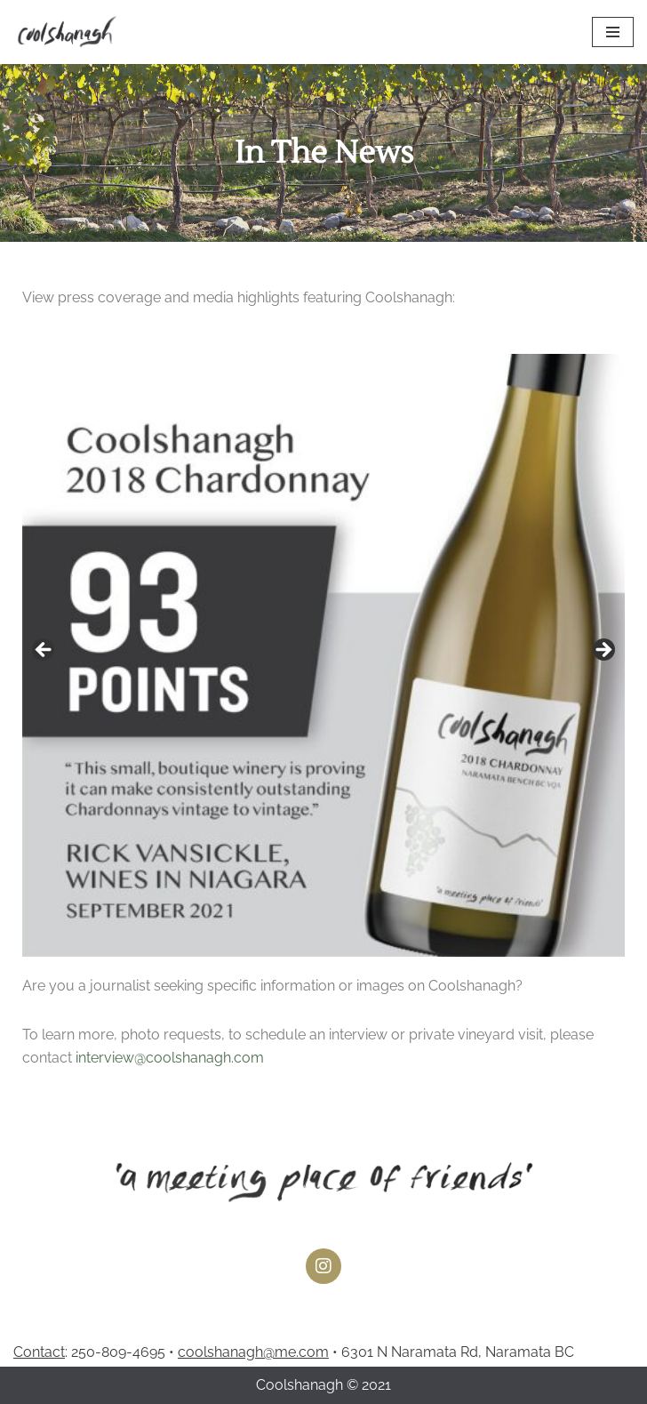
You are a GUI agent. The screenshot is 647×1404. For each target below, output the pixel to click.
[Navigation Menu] (613, 32)
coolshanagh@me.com (253, 1352)
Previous (44, 651)
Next (602, 651)
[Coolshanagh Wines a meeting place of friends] (66, 32)
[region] (323, 655)
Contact (39, 1352)
